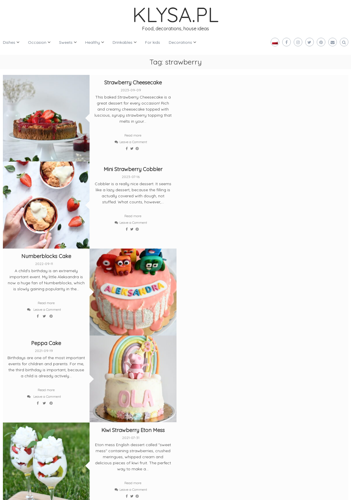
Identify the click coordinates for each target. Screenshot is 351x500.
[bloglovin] (16, 400)
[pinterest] (42, 400)
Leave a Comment (133, 142)
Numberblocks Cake (46, 169)
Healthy (92, 42)
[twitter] (16, 379)
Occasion (37, 42)
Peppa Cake (219, 169)
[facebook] (42, 379)
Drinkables (122, 42)
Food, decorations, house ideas (175, 28)
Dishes (9, 42)
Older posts (18, 347)
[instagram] (69, 379)
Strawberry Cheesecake (132, 82)
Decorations (180, 42)
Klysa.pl (21, 491)
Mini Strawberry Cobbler (305, 82)
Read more (132, 135)
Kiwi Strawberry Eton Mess (132, 255)
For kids (152, 42)
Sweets (66, 42)
